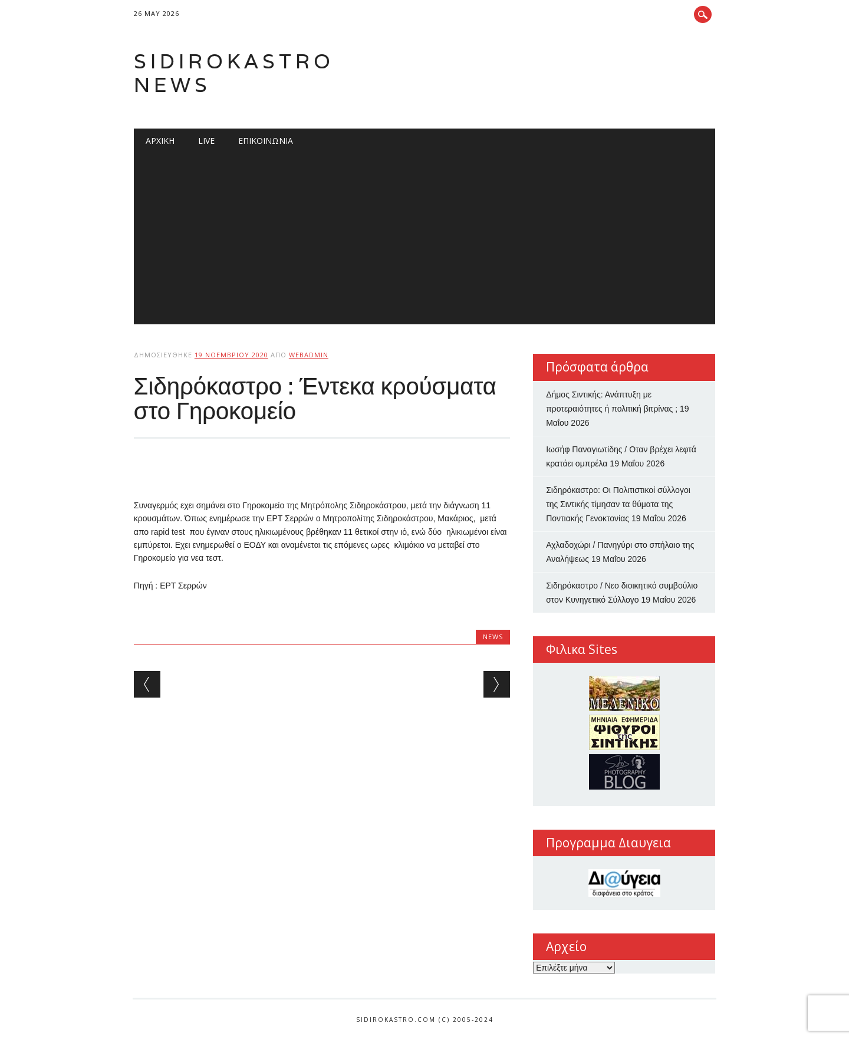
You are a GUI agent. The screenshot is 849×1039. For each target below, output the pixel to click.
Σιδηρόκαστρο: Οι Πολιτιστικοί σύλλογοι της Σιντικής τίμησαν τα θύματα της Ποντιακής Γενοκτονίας (618, 504)
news (493, 636)
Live (206, 140)
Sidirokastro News (234, 73)
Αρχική (160, 140)
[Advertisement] (424, 241)
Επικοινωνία (265, 140)
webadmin (308, 354)
